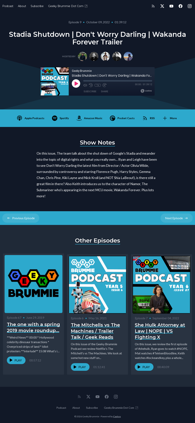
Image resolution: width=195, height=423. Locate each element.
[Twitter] (162, 6)
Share (104, 91)
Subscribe (37, 6)
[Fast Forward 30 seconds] (104, 85)
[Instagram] (189, 6)
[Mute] (85, 85)
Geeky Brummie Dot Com (68, 6)
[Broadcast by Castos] (146, 91)
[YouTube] (171, 6)
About (22, 6)
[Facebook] (180, 6)
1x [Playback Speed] (98, 85)
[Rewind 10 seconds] (91, 85)
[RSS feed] (153, 6)
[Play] (76, 83)
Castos (117, 415)
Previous (21, 218)
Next (176, 218)
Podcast (7, 6)
